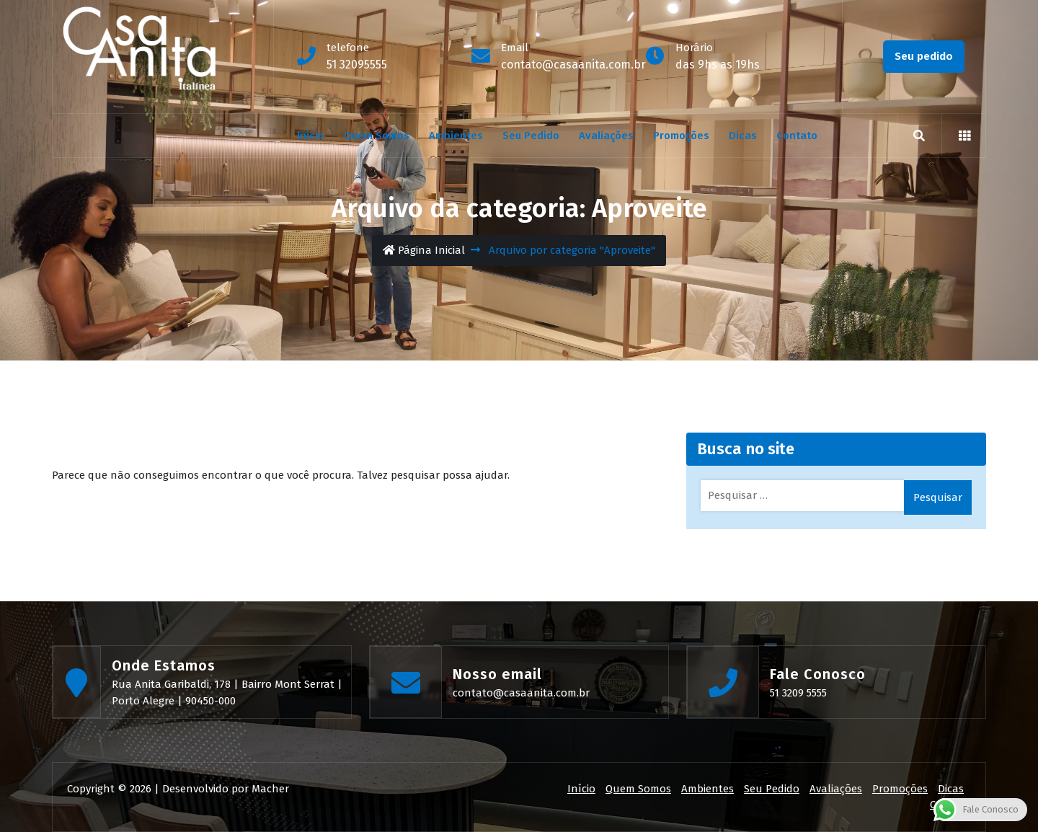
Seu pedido (924, 56)
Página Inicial (424, 250)
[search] (919, 135)
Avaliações (606, 135)
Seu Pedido (530, 135)
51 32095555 (357, 64)
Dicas (743, 135)
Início (310, 135)
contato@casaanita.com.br (573, 64)
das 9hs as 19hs (717, 64)
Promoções (681, 135)
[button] (964, 135)
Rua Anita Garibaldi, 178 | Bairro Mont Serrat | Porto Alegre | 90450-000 (227, 692)
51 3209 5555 (798, 692)
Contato (796, 135)
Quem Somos (376, 135)
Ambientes (456, 135)
